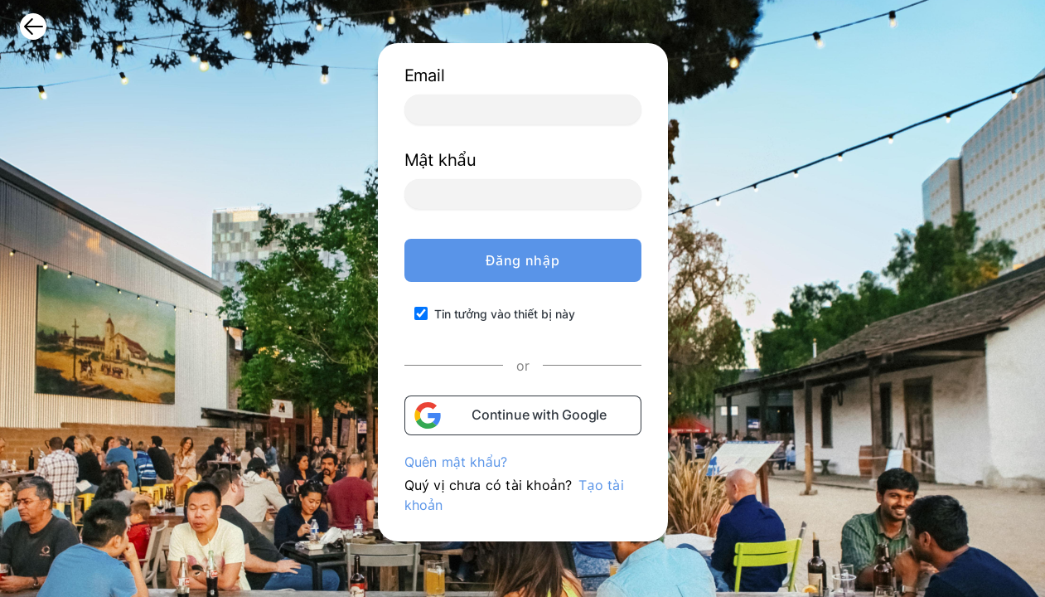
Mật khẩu (440, 160)
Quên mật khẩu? (456, 462)
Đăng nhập (522, 260)
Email (424, 75)
